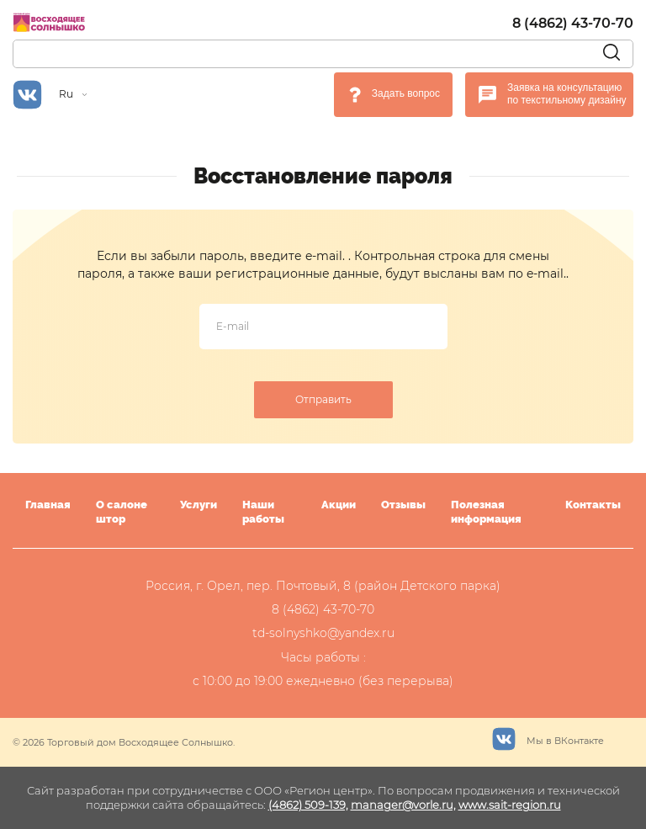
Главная (48, 504)
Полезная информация (486, 511)
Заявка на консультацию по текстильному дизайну (567, 94)
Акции (338, 504)
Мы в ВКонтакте (548, 737)
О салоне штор (121, 511)
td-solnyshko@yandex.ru (323, 632)
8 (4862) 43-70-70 (572, 23)
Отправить (323, 399)
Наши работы (263, 511)
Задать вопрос (406, 93)
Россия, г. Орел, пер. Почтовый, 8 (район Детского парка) (323, 585)
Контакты (593, 504)
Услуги (198, 504)
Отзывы (403, 504)
